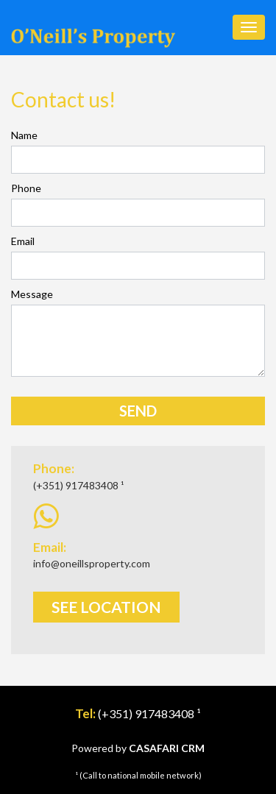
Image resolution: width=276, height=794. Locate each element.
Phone (26, 188)
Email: (49, 547)
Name (24, 135)
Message (32, 294)
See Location (106, 607)
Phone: (53, 468)
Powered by (138, 748)
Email (23, 241)
